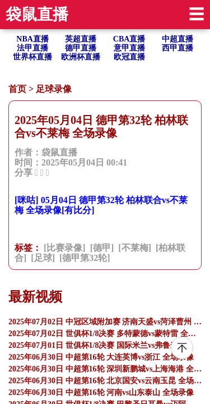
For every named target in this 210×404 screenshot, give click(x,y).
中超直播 (177, 39)
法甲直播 (32, 48)
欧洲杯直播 (80, 57)
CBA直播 (129, 39)
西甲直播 (177, 48)
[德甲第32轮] (84, 258)
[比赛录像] (65, 247)
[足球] (43, 258)
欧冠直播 (129, 57)
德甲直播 (80, 48)
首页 (17, 89)
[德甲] (102, 247)
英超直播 (80, 39)
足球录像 (54, 89)
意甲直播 (129, 48)
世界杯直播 (32, 57)
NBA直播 (32, 39)
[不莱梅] (134, 247)
